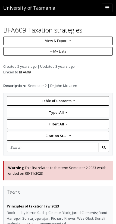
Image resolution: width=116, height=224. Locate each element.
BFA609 (25, 72)
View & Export (56, 40)
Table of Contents (56, 100)
